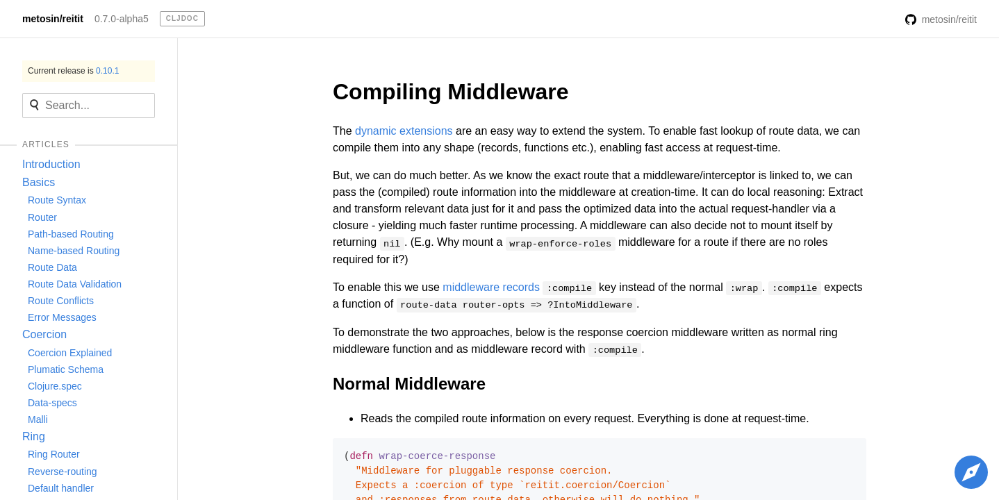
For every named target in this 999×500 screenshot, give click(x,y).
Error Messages (62, 317)
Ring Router (54, 454)
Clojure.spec (55, 386)
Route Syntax (57, 200)
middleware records (491, 287)
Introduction (51, 164)
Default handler (61, 488)
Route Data (52, 267)
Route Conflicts (61, 300)
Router (42, 217)
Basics (38, 182)
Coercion (44, 334)
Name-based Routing (73, 250)
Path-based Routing (71, 234)
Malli (38, 419)
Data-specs (52, 402)
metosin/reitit (52, 18)
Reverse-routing (62, 471)
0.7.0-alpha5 (121, 18)
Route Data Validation (75, 284)
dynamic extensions (404, 131)
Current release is (73, 71)
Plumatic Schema (66, 369)
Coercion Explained (70, 352)
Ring (33, 436)
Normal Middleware (409, 383)
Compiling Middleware (451, 91)
